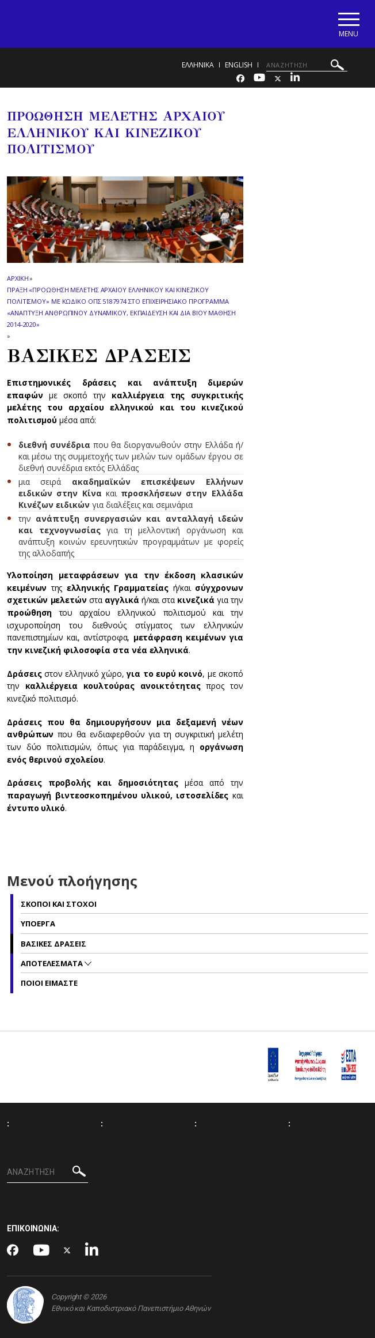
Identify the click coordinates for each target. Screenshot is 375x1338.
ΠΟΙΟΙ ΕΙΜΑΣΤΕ (49, 983)
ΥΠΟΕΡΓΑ (38, 923)
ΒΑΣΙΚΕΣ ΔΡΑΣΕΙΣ (53, 944)
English (238, 65)
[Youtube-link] (259, 79)
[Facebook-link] (240, 79)
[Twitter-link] (277, 79)
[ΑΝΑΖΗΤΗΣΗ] (306, 65)
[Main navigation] (348, 24)
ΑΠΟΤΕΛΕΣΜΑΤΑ (53, 963)
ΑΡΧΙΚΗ (17, 278)
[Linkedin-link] (295, 79)
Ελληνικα (198, 65)
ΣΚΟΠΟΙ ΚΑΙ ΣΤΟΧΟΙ (59, 904)
